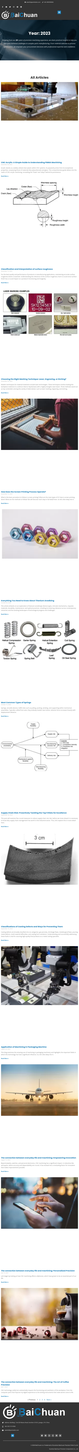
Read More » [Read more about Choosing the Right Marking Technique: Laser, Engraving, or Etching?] (5, 393)
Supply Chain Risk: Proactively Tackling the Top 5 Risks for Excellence (34, 813)
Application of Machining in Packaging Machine (24, 1047)
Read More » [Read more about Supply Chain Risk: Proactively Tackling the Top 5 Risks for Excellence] (5, 826)
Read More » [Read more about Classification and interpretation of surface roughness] (5, 283)
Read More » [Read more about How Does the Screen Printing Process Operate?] (5, 503)
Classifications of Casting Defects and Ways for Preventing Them (32, 926)
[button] (59, 12)
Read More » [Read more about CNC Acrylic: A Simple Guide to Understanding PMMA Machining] (5, 176)
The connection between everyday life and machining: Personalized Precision (38, 1270)
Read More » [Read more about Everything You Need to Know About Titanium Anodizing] (5, 614)
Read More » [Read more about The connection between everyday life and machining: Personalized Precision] (5, 1282)
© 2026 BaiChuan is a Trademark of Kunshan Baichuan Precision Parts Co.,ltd (54, 1445)
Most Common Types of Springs (16, 702)
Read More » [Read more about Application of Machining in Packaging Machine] (5, 1058)
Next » (49, 1400)
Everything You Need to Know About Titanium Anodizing (27, 600)
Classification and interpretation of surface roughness (27, 269)
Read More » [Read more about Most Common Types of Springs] (5, 716)
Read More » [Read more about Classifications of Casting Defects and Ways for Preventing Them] (5, 940)
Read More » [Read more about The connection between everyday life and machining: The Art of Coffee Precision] (5, 1396)
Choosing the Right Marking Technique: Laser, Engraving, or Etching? (33, 379)
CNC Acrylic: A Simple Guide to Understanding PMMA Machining (31, 162)
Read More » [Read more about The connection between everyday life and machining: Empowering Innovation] (5, 1171)
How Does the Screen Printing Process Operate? (23, 492)
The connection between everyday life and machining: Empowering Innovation (38, 1157)
